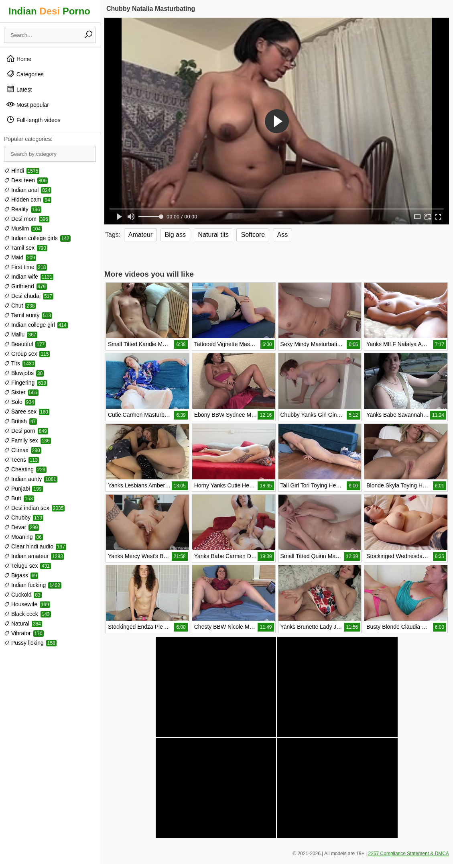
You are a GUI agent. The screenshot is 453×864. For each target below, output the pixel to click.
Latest (19, 89)
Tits (19, 363)
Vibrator (24, 633)
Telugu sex (27, 565)
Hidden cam (27, 199)
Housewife (27, 604)
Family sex (27, 440)
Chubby (23, 517)
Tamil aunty (28, 315)
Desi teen (26, 180)
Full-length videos (33, 119)
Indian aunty (30, 479)
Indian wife (28, 276)
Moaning (23, 537)
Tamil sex (25, 248)
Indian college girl (36, 325)
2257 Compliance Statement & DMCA (408, 853)
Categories (25, 73)
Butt (19, 498)
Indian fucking (32, 585)
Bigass (21, 575)
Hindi (21, 170)
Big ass (175, 234)
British (20, 421)
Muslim (23, 228)
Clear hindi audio (35, 546)
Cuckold (23, 594)
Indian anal (27, 190)
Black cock (27, 614)
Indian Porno (49, 11)
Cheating (25, 469)
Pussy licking (30, 643)
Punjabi (23, 488)
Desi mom (26, 219)
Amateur (140, 234)
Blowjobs (24, 373)
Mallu (20, 334)
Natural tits (213, 234)
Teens (21, 459)
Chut (20, 305)
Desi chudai (28, 296)
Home (18, 58)
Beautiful (25, 344)
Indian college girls (37, 238)
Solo (19, 402)
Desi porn (26, 431)
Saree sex (26, 411)
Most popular (27, 104)
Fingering (25, 382)
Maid (20, 257)
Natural (23, 623)
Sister (21, 392)
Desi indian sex (34, 508)
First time (25, 267)
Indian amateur (34, 556)
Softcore (253, 234)
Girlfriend (25, 286)
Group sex (27, 353)
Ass (282, 234)
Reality (22, 209)
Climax (22, 450)
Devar (21, 527)
